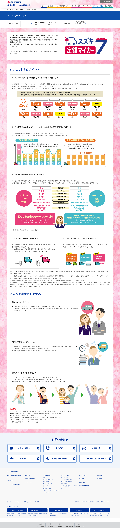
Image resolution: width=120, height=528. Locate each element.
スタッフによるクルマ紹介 (13, 484)
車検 (44, 477)
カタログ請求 (82, 475)
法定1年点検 (46, 481)
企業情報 (99, 475)
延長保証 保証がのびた (66, 481)
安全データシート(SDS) (13, 502)
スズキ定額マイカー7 (40, 23)
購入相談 (81, 478)
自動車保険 (66, 23)
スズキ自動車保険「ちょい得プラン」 (79, 23)
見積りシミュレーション (37, 510)
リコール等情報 (78, 510)
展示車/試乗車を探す (30, 478)
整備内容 (45, 486)
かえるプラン (27, 23)
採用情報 (99, 478)
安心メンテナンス (47, 483)
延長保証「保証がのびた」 (53, 23)
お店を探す (28, 475)
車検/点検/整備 (46, 475)
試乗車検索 (82, 482)
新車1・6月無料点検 (48, 479)
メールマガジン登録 (57, 510)
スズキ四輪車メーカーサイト (16, 510)
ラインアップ (28, 482)
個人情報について (39, 502)
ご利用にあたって (26, 502)
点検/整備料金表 (47, 488)
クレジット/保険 (19, 9)
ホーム (9, 9)
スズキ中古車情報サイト (99, 510)
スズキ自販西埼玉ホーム (13, 471)
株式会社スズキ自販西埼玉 (19, 5)
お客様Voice (10, 480)
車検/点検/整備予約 (84, 485)
